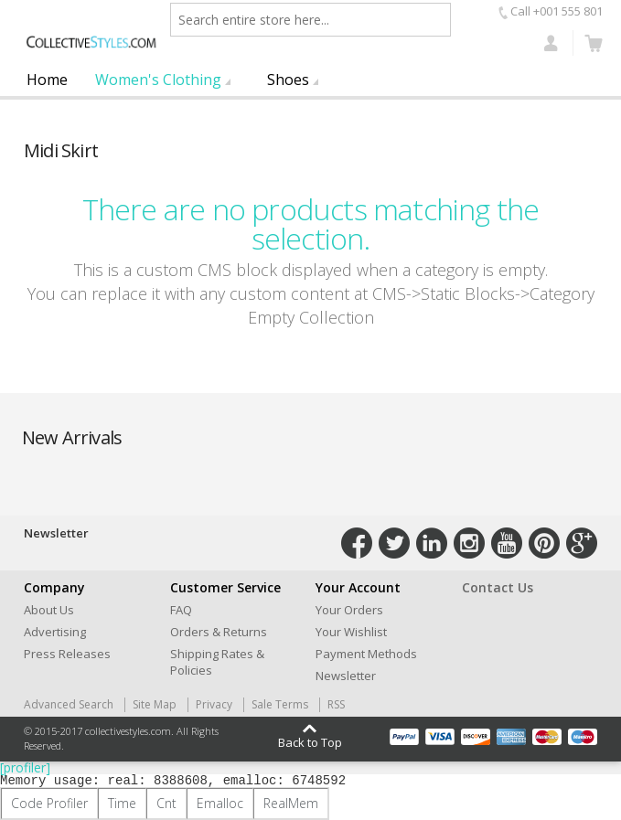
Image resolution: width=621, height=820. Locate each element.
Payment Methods (366, 653)
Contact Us (497, 587)
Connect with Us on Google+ (581, 543)
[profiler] (25, 767)
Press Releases (67, 653)
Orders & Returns (218, 631)
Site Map (155, 704)
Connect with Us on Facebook (356, 543)
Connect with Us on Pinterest (544, 543)
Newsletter (346, 675)
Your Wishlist (351, 631)
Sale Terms (280, 704)
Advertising (55, 631)
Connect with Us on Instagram (469, 543)
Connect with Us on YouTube (506, 543)
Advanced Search (68, 704)
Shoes (288, 79)
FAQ (181, 610)
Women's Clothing (158, 79)
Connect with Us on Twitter (394, 543)
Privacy (214, 704)
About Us (49, 610)
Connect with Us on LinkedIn (431, 543)
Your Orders (349, 610)
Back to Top (310, 741)
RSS (336, 704)
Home (47, 79)
